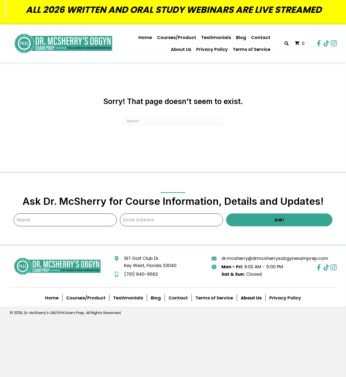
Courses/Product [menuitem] (86, 298)
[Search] (173, 121)
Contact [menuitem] (178, 298)
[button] (318, 43)
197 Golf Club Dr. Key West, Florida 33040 (150, 262)
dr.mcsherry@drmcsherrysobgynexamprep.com (274, 258)
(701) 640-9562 (141, 274)
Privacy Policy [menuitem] (285, 298)
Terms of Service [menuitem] (214, 298)
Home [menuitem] (52, 298)
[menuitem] (251, 297)
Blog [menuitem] (156, 298)
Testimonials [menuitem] (128, 298)
